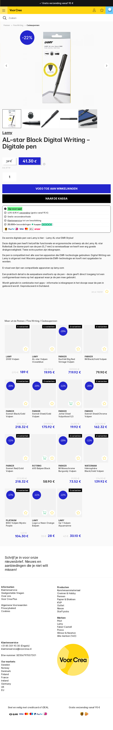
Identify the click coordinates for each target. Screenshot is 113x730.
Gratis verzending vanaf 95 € (56, 3)
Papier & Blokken (66, 599)
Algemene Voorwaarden (14, 605)
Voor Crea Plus (9, 599)
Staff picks (63, 611)
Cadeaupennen (33, 25)
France (4, 677)
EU (2, 690)
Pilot (59, 620)
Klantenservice (9, 590)
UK (2, 686)
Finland (5, 674)
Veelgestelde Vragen (12, 593)
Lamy (7, 132)
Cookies (5, 611)
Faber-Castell (64, 626)
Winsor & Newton (66, 632)
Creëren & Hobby (66, 593)
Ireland (4, 680)
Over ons (6, 596)
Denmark (6, 671)
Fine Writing (18, 25)
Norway (5, 667)
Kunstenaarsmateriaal (68, 590)
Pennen (7, 25)
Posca (60, 629)
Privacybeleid (8, 608)
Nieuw (60, 608)
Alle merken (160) (66, 635)
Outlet (60, 605)
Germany (6, 683)
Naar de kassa (56, 198)
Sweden (5, 664)
